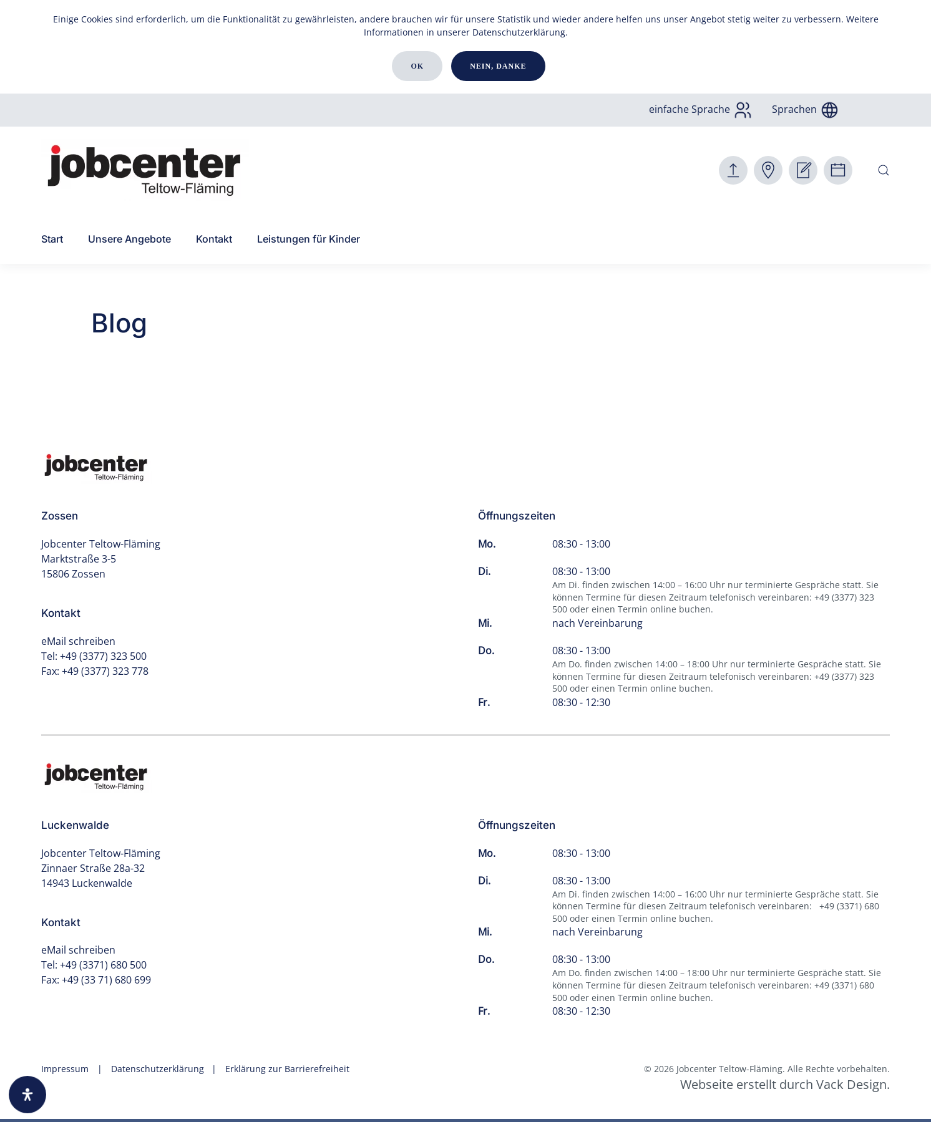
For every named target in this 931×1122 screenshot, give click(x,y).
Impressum (65, 1069)
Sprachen (806, 109)
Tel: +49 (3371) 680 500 (94, 965)
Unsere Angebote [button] (129, 239)
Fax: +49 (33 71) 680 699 (96, 980)
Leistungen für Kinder (308, 239)
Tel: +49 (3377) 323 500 (94, 656)
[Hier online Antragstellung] (803, 170)
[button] (883, 170)
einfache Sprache (701, 109)
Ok (417, 66)
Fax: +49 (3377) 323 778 (95, 671)
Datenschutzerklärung (518, 32)
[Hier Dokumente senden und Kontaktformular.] (733, 170)
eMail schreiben (78, 641)
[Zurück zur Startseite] (145, 170)
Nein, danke (498, 66)
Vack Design (851, 1084)
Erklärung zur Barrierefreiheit (287, 1069)
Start (52, 239)
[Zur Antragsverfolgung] (768, 170)
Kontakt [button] (214, 239)
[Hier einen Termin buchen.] (838, 170)
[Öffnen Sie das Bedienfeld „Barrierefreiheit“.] (27, 1094)
